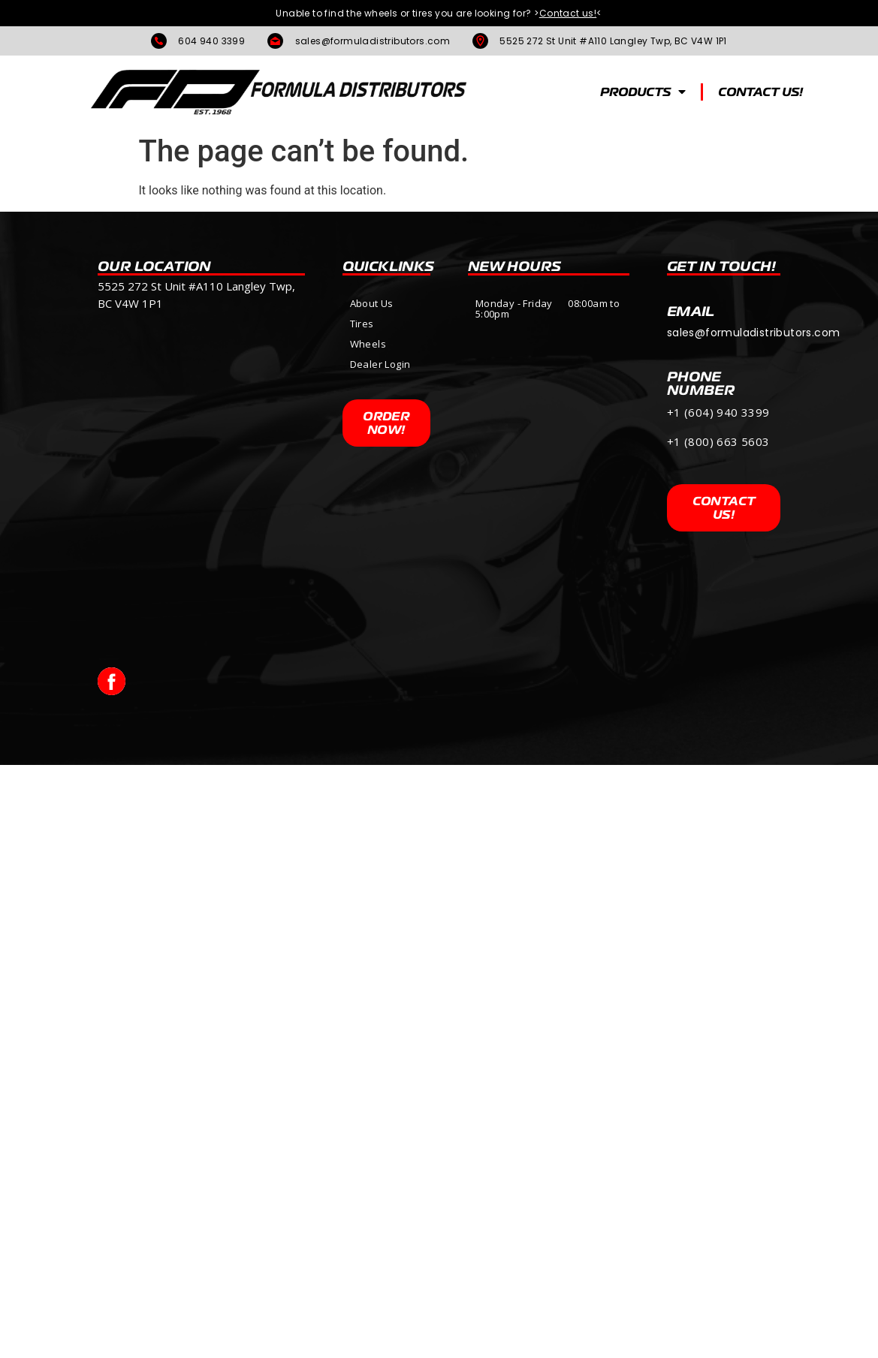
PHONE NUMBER (701, 383)
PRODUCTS (643, 91)
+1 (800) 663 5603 (720, 441)
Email (691, 311)
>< (568, 13)
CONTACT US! (760, 91)
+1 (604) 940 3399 (718, 412)
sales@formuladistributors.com (753, 332)
